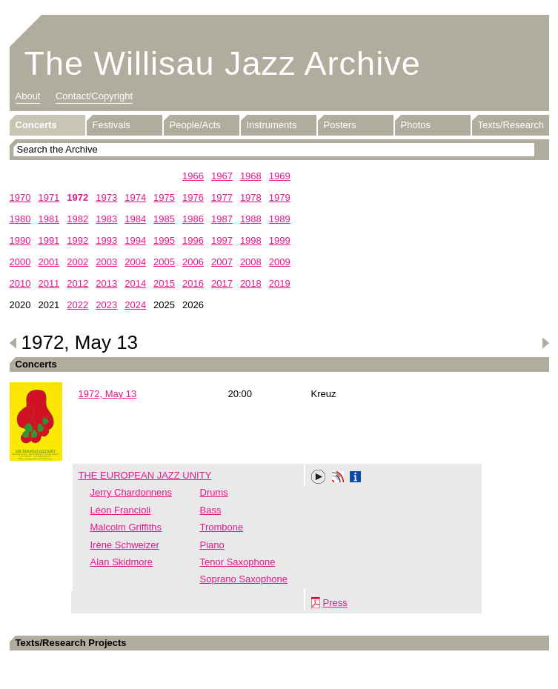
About (28, 95)
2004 (135, 261)
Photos (416, 124)
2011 (48, 283)
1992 (77, 240)
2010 (20, 283)
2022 (77, 304)
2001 (48, 261)
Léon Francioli (120, 510)
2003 (106, 261)
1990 (20, 240)
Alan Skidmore (121, 561)
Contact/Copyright (94, 95)
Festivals (111, 124)
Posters (340, 124)
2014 (135, 283)
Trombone (222, 527)
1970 (20, 197)
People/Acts (195, 124)
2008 (251, 261)
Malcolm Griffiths (126, 527)
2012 (77, 283)
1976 (193, 197)
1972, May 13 (108, 393)
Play (318, 477)
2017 (222, 283)
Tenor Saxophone (238, 561)
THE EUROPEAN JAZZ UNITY (145, 475)
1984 (135, 218)
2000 (20, 261)
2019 (279, 283)
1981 (48, 218)
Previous (13, 343)
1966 (193, 176)
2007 (222, 261)
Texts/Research (511, 124)
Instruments (272, 124)
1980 (20, 218)
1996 (193, 240)
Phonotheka (338, 478)
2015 (164, 283)
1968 (251, 176)
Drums (214, 492)
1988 (251, 218)
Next (545, 343)
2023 (106, 304)
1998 (251, 240)
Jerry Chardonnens (131, 492)
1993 (106, 240)
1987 (222, 218)
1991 (48, 240)
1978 (251, 197)
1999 (279, 240)
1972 (77, 197)
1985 (164, 218)
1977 (222, 197)
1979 (279, 197)
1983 (106, 218)
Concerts (36, 124)
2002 (77, 261)
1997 (222, 240)
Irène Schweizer (124, 544)
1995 (164, 240)
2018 (251, 283)
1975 (164, 197)
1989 (279, 218)
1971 (48, 197)
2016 (193, 283)
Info (356, 478)
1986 (193, 218)
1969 (279, 176)
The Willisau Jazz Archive (222, 63)
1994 (135, 240)
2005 (164, 261)
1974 (135, 197)
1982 (77, 218)
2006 (193, 261)
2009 (279, 261)
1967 (222, 176)
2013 (106, 283)
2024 (135, 304)
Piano (212, 544)
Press (335, 602)
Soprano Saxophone (244, 579)
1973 (106, 197)
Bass (211, 510)
